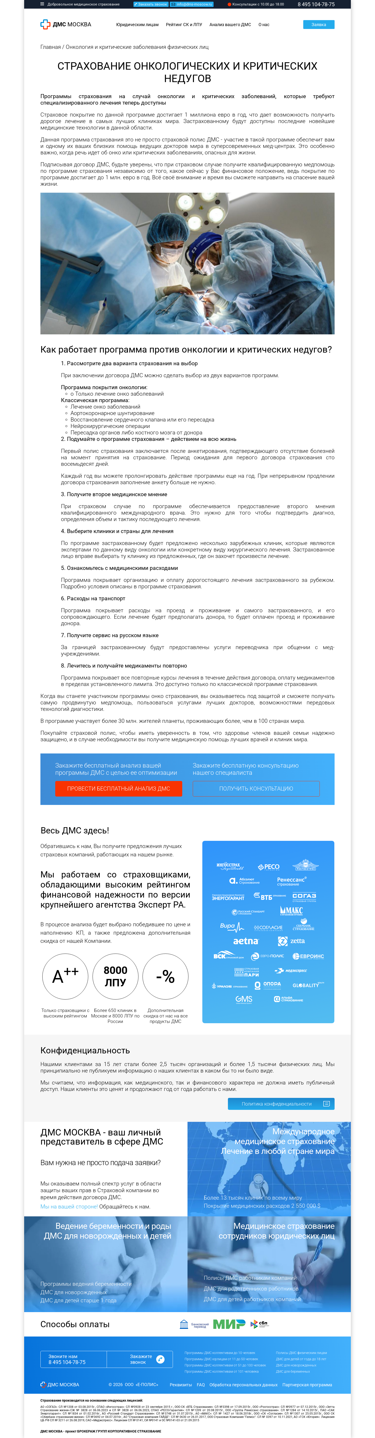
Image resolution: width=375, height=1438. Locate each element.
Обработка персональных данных (244, 1384)
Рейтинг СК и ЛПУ (184, 24)
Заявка (319, 24)
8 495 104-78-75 (67, 1362)
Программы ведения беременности (86, 1284)
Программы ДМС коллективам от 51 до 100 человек (225, 1365)
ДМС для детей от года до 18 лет (301, 1359)
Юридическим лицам (137, 24)
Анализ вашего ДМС (230, 24)
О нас (264, 24)
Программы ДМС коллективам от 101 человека (222, 1371)
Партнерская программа (307, 1384)
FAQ (201, 1384)
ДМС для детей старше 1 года (78, 1300)
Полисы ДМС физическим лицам (301, 1353)
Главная (50, 47)
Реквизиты (181, 1384)
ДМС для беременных (293, 1371)
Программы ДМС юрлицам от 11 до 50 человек (221, 1359)
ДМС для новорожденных (73, 1292)
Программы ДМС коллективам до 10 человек (220, 1353)
